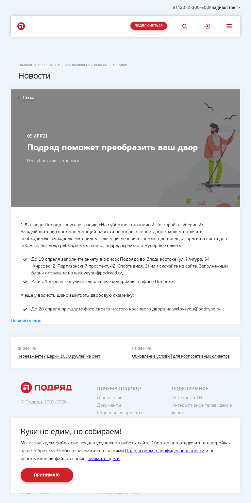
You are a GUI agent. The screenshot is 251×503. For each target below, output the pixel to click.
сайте (191, 266)
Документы (109, 405)
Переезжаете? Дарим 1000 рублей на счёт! (59, 356)
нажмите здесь (104, 458)
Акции (178, 413)
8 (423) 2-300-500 (191, 8)
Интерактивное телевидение (202, 405)
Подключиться (149, 26)
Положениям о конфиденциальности (164, 451)
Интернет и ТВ (187, 398)
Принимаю (47, 475)
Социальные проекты (119, 413)
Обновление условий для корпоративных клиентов (181, 356)
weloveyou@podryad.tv (98, 273)
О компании (110, 398)
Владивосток (222, 8)
